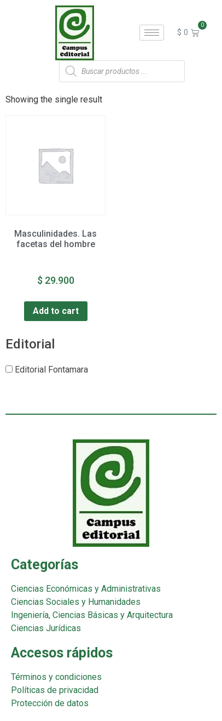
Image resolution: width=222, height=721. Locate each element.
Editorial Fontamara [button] (51, 369)
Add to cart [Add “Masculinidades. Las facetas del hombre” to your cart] (56, 311)
